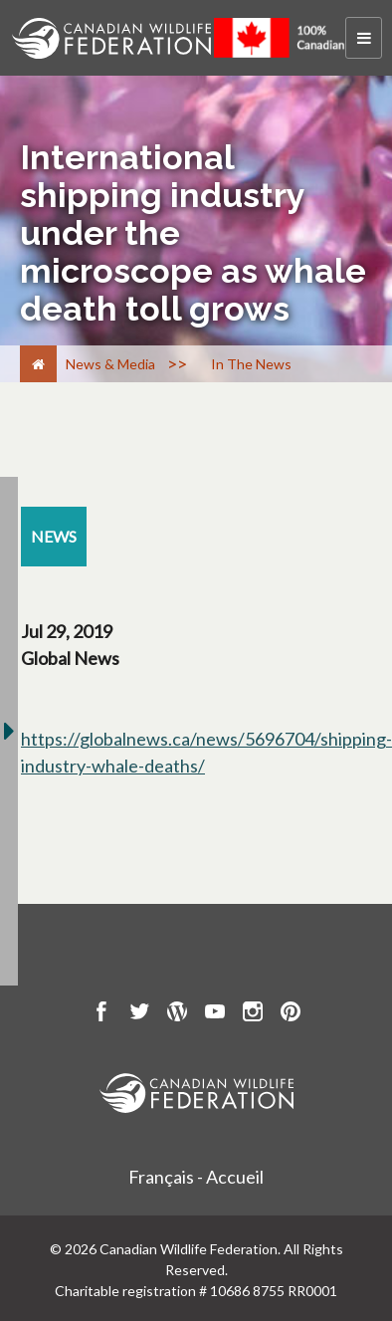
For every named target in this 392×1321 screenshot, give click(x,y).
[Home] (38, 363)
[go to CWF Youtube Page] (215, 1014)
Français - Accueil (196, 1177)
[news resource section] (54, 536)
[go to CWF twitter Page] (139, 1014)
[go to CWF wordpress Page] (177, 1014)
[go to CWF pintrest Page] (290, 1014)
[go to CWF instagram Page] (253, 1014)
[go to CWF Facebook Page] (101, 1014)
